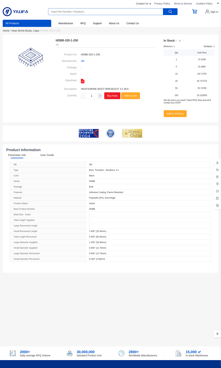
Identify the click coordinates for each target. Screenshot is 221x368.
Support (97, 23)
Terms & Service (183, 3)
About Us (114, 23)
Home (7, 30)
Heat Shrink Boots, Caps (25, 30)
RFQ (83, 23)
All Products (12, 23)
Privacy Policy (162, 3)
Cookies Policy (204, 3)
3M (82, 61)
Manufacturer (65, 23)
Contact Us (132, 23)
